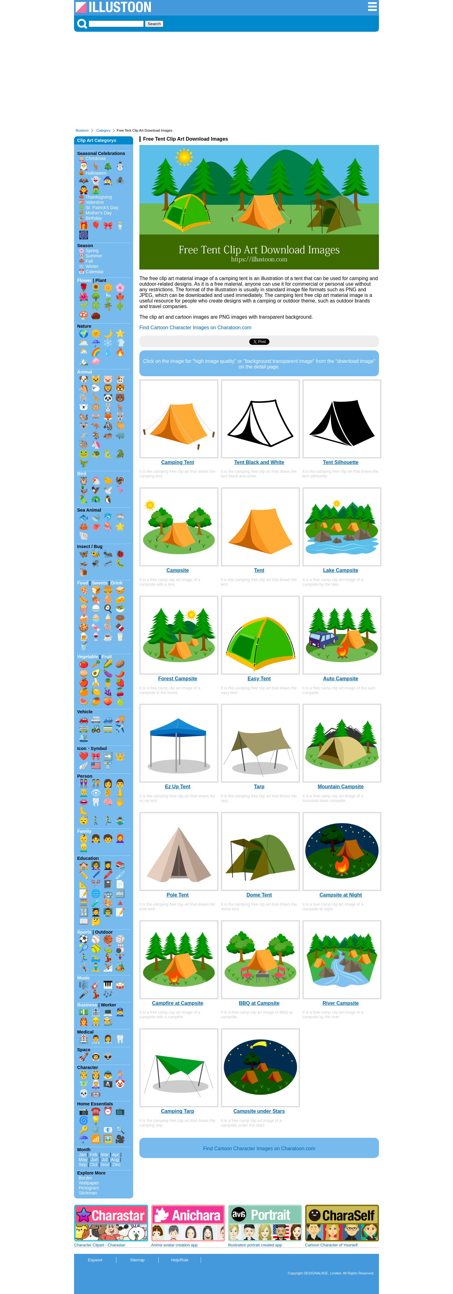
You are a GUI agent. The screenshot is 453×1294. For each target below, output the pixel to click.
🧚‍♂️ (84, 1084)
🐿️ (84, 416)
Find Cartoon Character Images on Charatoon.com (195, 327)
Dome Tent (259, 895)
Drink (117, 582)
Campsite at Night (341, 895)
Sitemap (137, 1260)
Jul (104, 1159)
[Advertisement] (226, 81)
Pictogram (89, 1187)
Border (85, 1177)
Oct (93, 1164)
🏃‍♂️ (108, 820)
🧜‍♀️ (120, 1074)
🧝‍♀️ (96, 1084)
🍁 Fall (86, 261)
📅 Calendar (91, 271)
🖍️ (108, 874)
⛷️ (108, 967)
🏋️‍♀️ (120, 958)
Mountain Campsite (341, 786)
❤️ (84, 756)
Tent (259, 570)
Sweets (99, 582)
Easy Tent (259, 678)
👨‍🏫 (108, 912)
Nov (105, 1164)
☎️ (96, 1111)
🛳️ (84, 737)
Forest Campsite (177, 678)
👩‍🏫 (96, 865)
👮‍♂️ (120, 1012)
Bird (81, 473)
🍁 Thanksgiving (95, 197)
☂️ (84, 1139)
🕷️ (120, 180)
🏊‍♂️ (96, 958)
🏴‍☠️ (108, 1084)
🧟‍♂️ (96, 189)
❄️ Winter (89, 266)
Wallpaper (89, 1182)
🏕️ (120, 967)
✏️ (84, 874)
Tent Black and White (259, 462)
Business (87, 1004)
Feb (93, 1154)
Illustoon (82, 130)
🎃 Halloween (92, 173)
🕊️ (108, 490)
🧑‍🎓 (96, 912)
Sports (84, 932)
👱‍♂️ (84, 847)
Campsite (177, 570)
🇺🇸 (96, 765)
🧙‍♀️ (108, 180)
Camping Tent (177, 462)
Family (84, 831)
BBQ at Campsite (259, 1003)
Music (83, 977)
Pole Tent (178, 895)
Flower (84, 280)
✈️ (120, 728)
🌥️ (84, 342)
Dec (117, 1164)
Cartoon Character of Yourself (331, 1245)
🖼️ (108, 1139)
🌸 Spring (89, 250)
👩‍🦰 (120, 838)
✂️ (96, 884)
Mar (105, 1154)
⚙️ (96, 1129)
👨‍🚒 (84, 1021)
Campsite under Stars (259, 1111)
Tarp (259, 786)
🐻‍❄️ (84, 407)
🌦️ (84, 352)
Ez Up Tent (177, 786)
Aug (115, 1159)
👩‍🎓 (108, 865)
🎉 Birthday (90, 218)
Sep (83, 1164)
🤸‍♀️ (84, 967)
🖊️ (96, 874)
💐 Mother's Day (95, 212)
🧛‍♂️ (84, 189)
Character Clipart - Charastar (99, 1245)
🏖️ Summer (90, 255)
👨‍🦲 (84, 792)
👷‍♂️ (96, 1021)
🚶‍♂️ (96, 820)
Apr (115, 1154)
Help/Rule (179, 1260)
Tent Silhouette (340, 462)
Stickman (88, 1192)
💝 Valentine (91, 202)
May (83, 1159)
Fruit (107, 656)
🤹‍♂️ (120, 820)
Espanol (95, 1260)
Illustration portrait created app (255, 1245)
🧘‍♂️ (96, 967)
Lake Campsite (340, 570)
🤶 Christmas (92, 158)
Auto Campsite (340, 678)
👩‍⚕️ (108, 1039)
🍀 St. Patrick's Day (98, 207)
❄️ (108, 342)
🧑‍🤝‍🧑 (96, 783)
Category (103, 130)
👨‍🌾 (108, 1021)
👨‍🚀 (96, 1057)
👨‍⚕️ (96, 1039)
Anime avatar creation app (174, 1245)
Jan (82, 1154)
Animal (84, 371)
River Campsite (341, 1003)
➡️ (108, 756)
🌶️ (120, 673)
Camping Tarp (177, 1111)
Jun (94, 1159)
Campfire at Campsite (177, 1003)
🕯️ (120, 225)
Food (82, 582)
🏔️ (84, 361)
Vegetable (87, 656)
